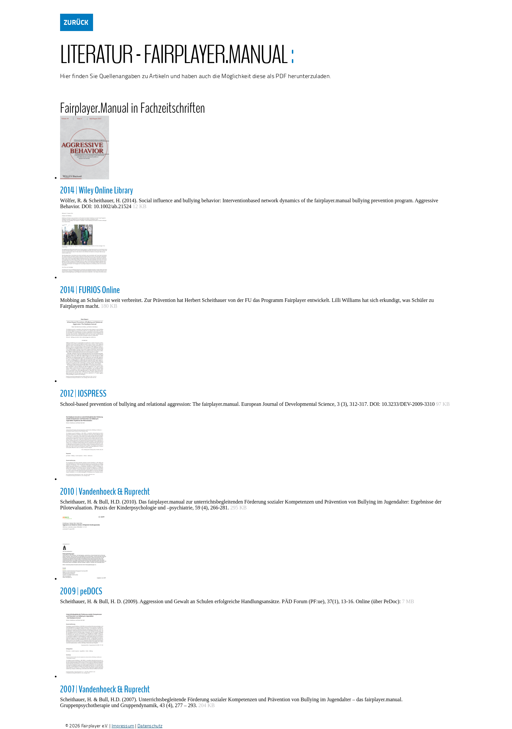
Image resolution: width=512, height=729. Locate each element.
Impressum (123, 725)
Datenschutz (149, 725)
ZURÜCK (76, 22)
